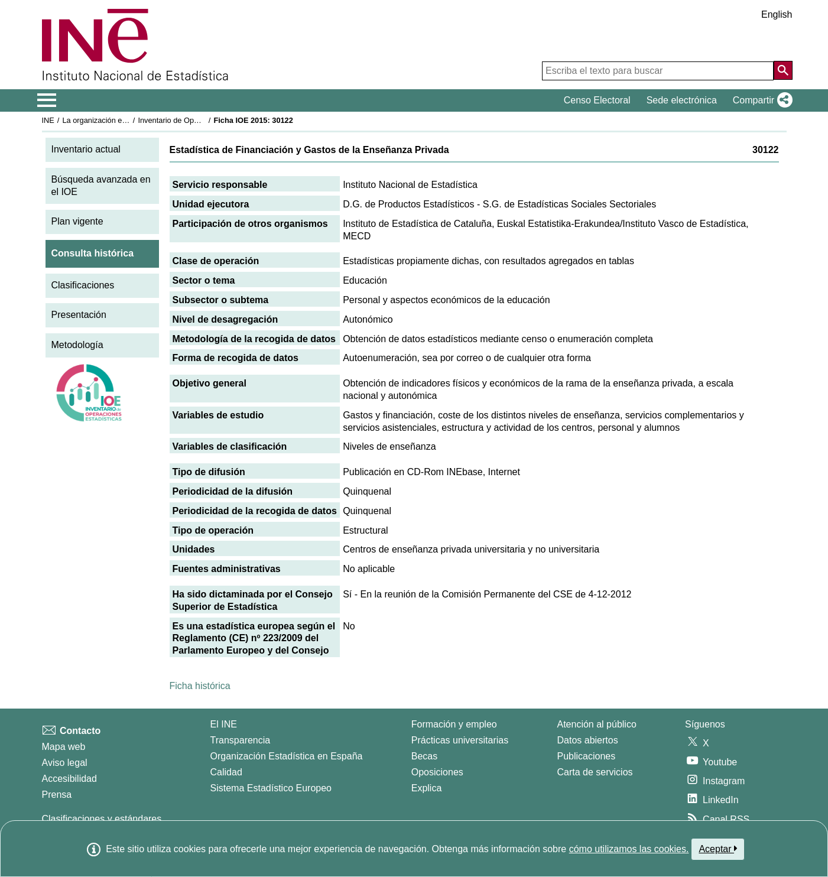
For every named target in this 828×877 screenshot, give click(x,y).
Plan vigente (77, 221)
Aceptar (718, 848)
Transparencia (240, 740)
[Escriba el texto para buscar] (658, 70)
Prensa (57, 795)
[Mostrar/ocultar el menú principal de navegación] (47, 100)
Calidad (226, 772)
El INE (223, 724)
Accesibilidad (69, 779)
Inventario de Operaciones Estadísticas (203, 120)
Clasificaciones (83, 285)
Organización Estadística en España (286, 756)
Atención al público (597, 724)
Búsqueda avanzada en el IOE (101, 185)
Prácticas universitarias (460, 740)
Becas (424, 756)
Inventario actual (86, 149)
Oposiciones (437, 772)
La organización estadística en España (127, 120)
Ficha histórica (200, 686)
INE (48, 120)
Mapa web (64, 747)
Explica (426, 788)
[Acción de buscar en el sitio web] (783, 70)
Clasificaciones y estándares (102, 819)
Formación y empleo (454, 724)
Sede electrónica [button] (682, 100)
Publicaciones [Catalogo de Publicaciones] (586, 756)
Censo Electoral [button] (597, 100)
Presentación (78, 315)
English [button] (776, 14)
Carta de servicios (595, 772)
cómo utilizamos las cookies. (629, 849)
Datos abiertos (587, 740)
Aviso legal (64, 763)
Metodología (77, 345)
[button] (760, 100)
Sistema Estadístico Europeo (271, 788)
